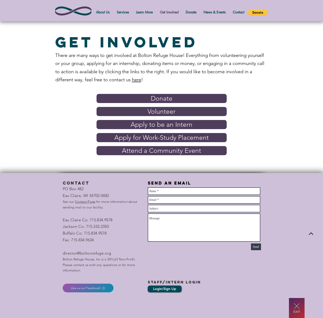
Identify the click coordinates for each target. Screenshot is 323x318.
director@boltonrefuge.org (87, 253)
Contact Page (85, 202)
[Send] (256, 246)
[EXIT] (297, 308)
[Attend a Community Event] (162, 150)
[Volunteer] (162, 111)
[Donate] (162, 98)
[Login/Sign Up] (165, 289)
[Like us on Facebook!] (88, 288)
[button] (258, 12)
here (136, 80)
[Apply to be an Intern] (162, 124)
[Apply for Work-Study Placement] (162, 137)
